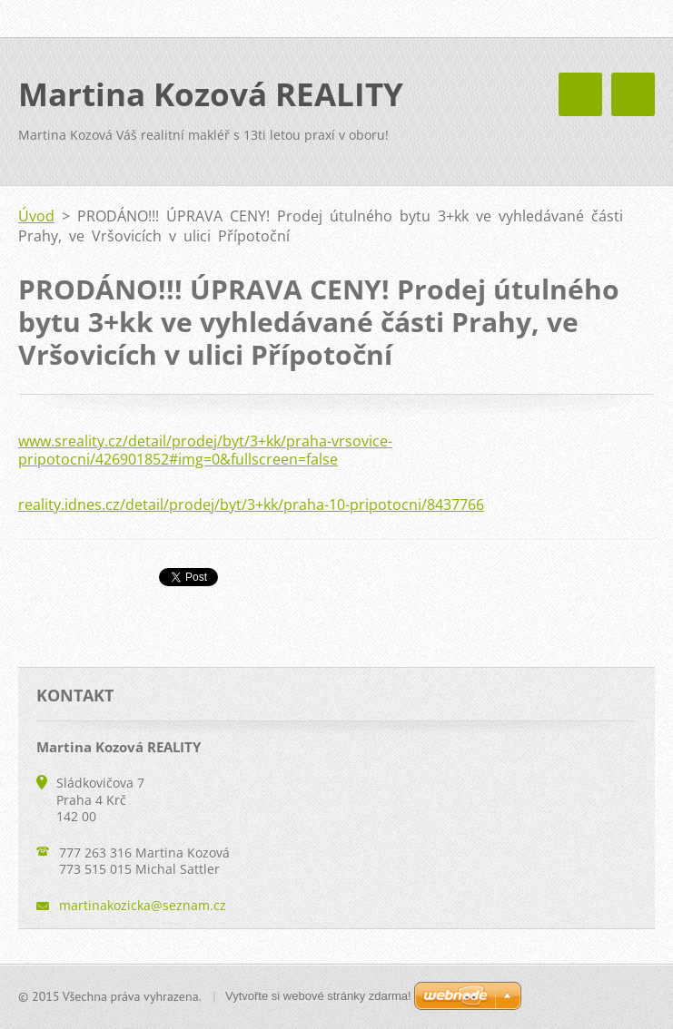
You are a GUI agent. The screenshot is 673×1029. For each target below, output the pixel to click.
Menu (633, 94)
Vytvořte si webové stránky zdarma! (318, 996)
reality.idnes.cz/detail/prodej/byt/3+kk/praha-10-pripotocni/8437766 (251, 504)
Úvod (36, 216)
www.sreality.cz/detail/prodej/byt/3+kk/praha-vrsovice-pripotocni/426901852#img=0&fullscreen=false (205, 450)
